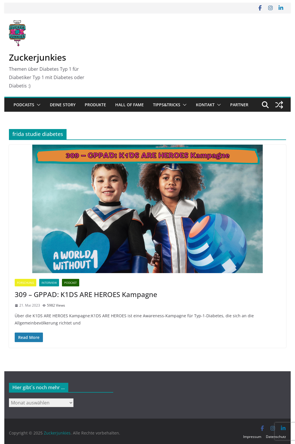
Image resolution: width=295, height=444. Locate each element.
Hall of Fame (129, 104)
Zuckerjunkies (37, 57)
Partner (239, 104)
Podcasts (24, 104)
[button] (37, 105)
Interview (49, 283)
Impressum (252, 436)
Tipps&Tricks (166, 104)
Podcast (70, 283)
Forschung (25, 283)
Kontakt (205, 104)
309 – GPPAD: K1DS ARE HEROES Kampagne (86, 294)
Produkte (95, 104)
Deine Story (62, 104)
